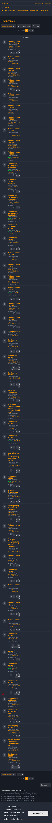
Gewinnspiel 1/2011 (12, 477)
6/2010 (10, 651)
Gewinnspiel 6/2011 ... (12, 341)
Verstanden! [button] (38, 813)
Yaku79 (10, 322)
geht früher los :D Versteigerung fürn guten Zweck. (13, 457)
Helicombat (11, 73)
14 (19, 647)
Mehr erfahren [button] (16, 819)
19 (19, 767)
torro (9, 308)
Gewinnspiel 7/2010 (12, 570)
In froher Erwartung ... (13, 491)
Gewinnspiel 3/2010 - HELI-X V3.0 (14, 711)
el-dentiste (11, 99)
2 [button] (29, 31)
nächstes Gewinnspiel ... (13, 391)
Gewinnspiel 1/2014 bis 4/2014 (12, 227)
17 (12, 767)
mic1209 (10, 530)
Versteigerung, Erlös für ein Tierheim (13, 507)
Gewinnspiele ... (14, 331)
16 (19, 766)
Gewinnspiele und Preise (13, 699)
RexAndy (10, 269)
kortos (10, 378)
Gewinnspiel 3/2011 (12, 422)
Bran (9, 560)
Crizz (9, 110)
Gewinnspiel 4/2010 (12, 682)
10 (12, 369)
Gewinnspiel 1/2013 (12, 238)
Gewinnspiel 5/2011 (12, 356)
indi (9, 639)
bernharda (11, 512)
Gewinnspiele (8, 21)
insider (10, 46)
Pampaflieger (12, 145)
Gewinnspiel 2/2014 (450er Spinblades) (13, 197)
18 (15, 767)
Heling (10, 122)
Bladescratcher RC (13, 731)
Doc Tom (10, 85)
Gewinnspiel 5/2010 (12, 664)
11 (15, 369)
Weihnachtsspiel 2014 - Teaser (14, 42)
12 (19, 369)
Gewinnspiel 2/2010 (12, 755)
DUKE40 (10, 62)
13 (15, 647)
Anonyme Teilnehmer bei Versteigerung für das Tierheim (13, 543)
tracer (10, 157)
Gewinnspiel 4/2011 (12, 374)
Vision (10, 686)
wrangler (10, 360)
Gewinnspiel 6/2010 (12, 634)
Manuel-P (11, 258)
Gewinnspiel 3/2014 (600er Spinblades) (13, 213)
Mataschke (11, 134)
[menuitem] (6, 3)
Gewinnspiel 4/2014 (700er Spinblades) (13, 165)
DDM (9, 242)
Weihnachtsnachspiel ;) (14, 526)
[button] (32, 30)
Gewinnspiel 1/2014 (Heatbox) (12, 181)
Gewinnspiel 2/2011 (12, 436)
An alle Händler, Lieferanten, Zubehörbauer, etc (14, 742)
